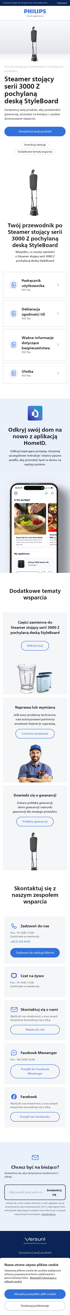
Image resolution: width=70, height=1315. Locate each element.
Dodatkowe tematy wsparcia (35, 152)
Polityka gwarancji (35, 821)
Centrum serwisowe (35, 733)
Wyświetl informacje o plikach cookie (30, 1280)
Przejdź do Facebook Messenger (35, 1071)
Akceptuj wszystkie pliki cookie (35, 1294)
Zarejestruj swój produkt (35, 131)
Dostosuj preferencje (35, 1305)
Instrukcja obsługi (35, 145)
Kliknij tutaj (35, 645)
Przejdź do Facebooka (35, 1116)
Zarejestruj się (54, 1192)
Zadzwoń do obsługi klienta (35, 952)
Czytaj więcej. (48, 1214)
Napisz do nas (35, 1029)
